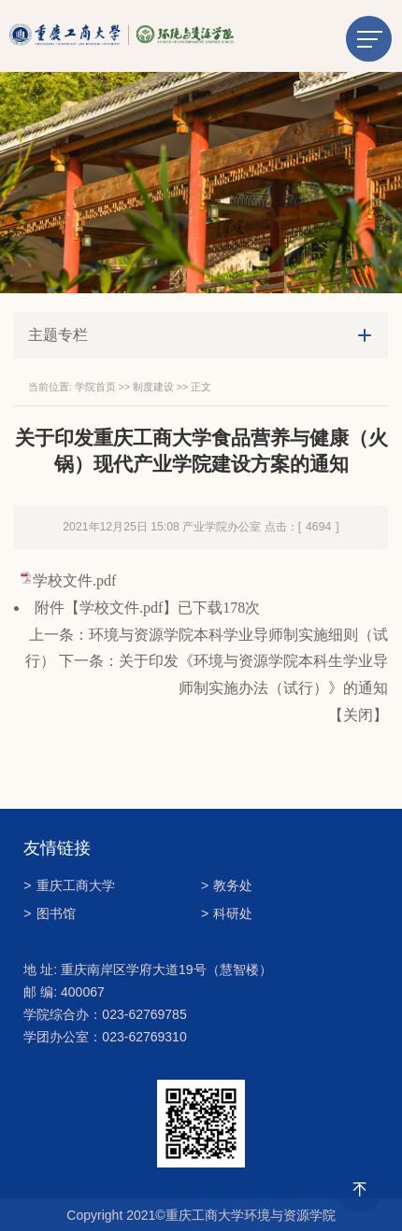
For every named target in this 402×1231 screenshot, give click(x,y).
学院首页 (95, 386)
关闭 (358, 715)
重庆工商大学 (68, 885)
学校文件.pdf (74, 580)
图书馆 (49, 913)
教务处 (226, 885)
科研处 (226, 913)
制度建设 (153, 386)
